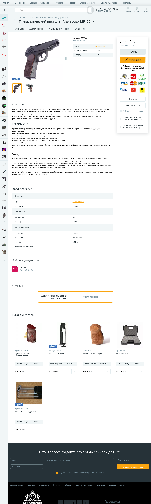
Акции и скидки (19, 3)
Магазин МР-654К (56, 354)
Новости (72, 3)
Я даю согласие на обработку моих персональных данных (81, 473)
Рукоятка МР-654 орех (92, 354)
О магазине (46, 3)
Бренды (33, 3)
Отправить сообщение (133, 467)
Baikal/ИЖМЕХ (100, 46)
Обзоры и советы (88, 3)
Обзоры (68, 485)
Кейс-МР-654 (122, 354)
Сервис (60, 3)
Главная (5, 3)
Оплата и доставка (110, 3)
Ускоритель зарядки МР (25, 412)
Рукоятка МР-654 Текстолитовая (22, 355)
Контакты (127, 3)
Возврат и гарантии (117, 485)
